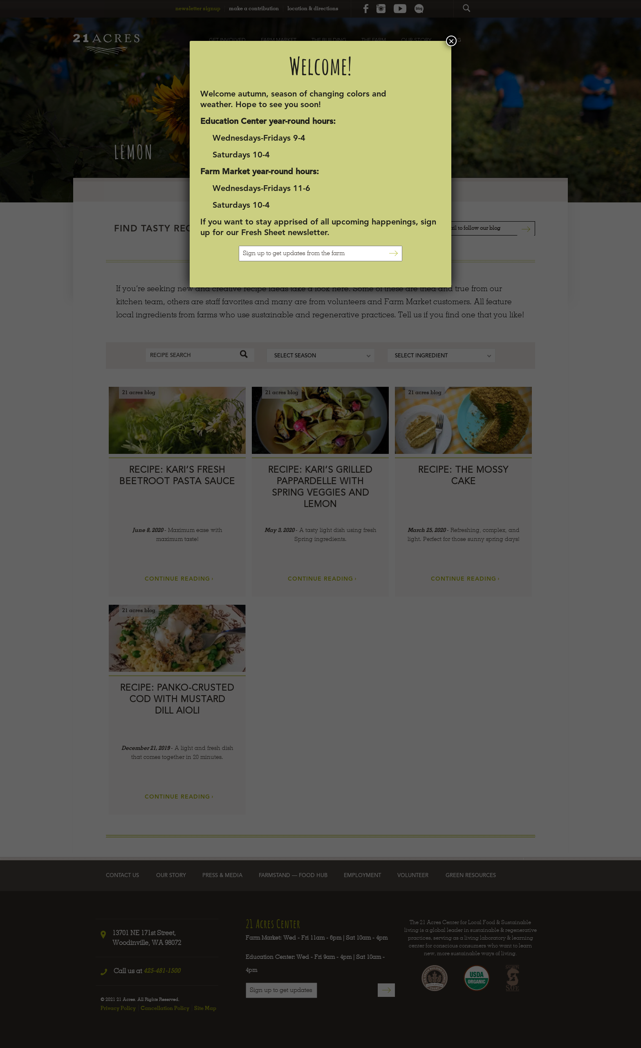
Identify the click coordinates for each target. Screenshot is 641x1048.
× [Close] (451, 41)
